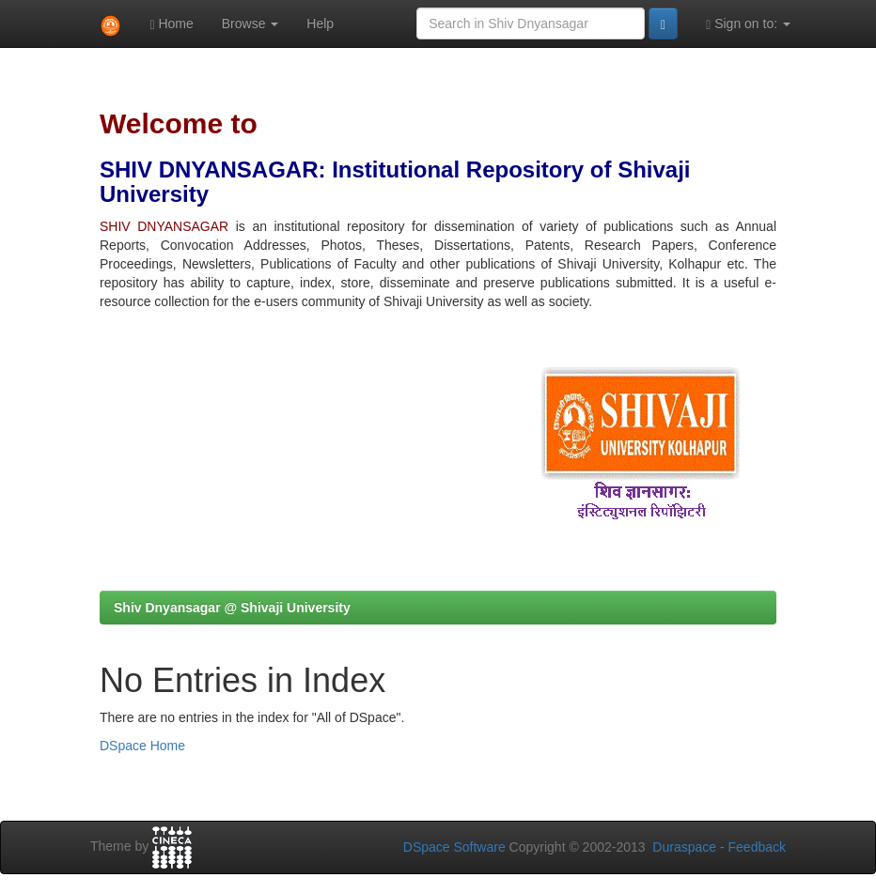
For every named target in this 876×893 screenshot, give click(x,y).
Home (171, 24)
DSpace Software (454, 847)
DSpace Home (142, 745)
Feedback (757, 847)
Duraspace (684, 847)
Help (320, 23)
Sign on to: (748, 24)
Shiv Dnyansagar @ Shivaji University (232, 607)
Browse (250, 23)
